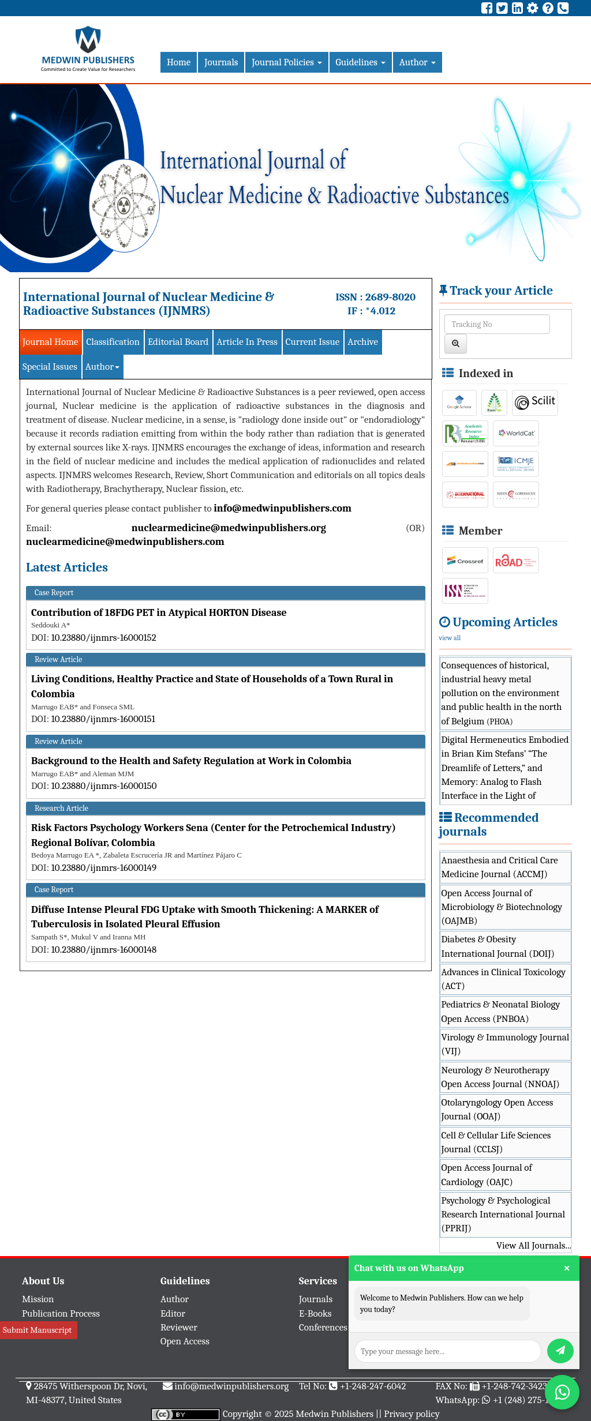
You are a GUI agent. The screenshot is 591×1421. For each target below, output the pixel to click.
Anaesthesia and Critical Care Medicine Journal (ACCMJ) (500, 867)
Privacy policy (412, 1413)
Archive (362, 341)
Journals (221, 62)
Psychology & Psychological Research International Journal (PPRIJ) (504, 1214)
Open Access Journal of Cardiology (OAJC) (487, 1174)
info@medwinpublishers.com (282, 508)
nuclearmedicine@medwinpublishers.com (125, 542)
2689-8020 (390, 297)
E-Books (315, 1313)
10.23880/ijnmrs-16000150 (104, 785)
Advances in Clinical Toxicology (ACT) (504, 979)
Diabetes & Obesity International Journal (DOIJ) (498, 946)
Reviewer (178, 1327)
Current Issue (312, 341)
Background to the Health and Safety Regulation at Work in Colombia (191, 761)
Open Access (185, 1341)
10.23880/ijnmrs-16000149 (103, 867)
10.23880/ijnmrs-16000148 (104, 949)
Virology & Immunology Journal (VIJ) (506, 1044)
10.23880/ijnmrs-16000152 (103, 637)
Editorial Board (178, 341)
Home (178, 62)
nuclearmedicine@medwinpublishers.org (229, 528)
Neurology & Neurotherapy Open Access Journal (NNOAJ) (501, 1077)
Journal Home (50, 341)
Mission (38, 1299)
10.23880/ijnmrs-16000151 (103, 718)
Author (417, 62)
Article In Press (247, 341)
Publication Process (61, 1313)
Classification (113, 341)
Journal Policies (286, 62)
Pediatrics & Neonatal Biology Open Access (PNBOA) (501, 1011)
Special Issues (50, 366)
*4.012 (380, 310)
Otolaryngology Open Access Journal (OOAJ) (497, 1109)
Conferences (323, 1327)
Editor (172, 1313)
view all (450, 638)
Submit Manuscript (37, 1330)
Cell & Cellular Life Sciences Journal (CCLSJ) (496, 1142)
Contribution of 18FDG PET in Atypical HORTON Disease (159, 613)
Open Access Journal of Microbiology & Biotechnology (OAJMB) (502, 907)
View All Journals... (533, 1245)
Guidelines (361, 62)
